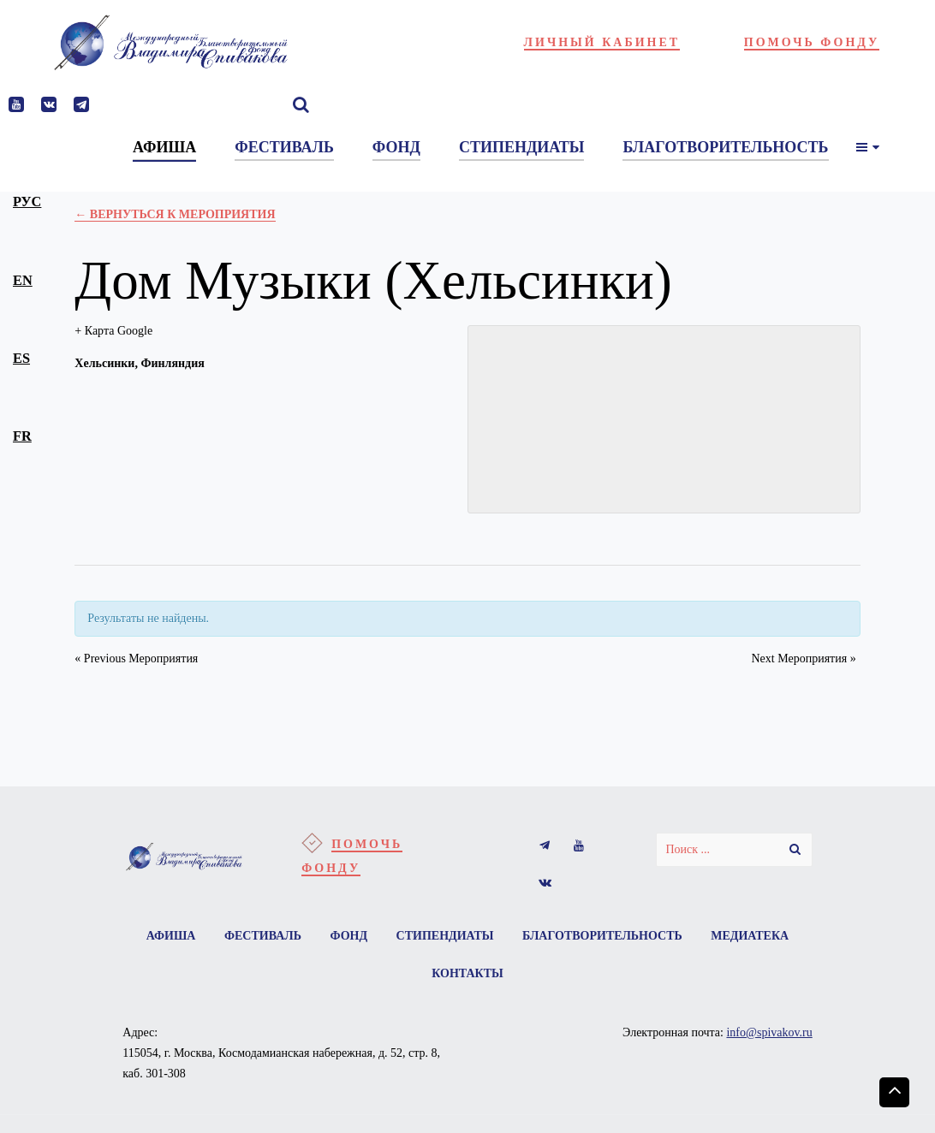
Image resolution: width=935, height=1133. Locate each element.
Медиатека (750, 935)
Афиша (171, 935)
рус (27, 201)
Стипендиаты (445, 935)
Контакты (467, 973)
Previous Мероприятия (136, 658)
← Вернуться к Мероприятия (174, 214)
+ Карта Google (113, 330)
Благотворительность (602, 935)
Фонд (348, 935)
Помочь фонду (812, 42)
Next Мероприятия (803, 658)
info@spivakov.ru (769, 1032)
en (23, 280)
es (21, 358)
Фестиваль (262, 935)
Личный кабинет (602, 42)
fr (22, 436)
